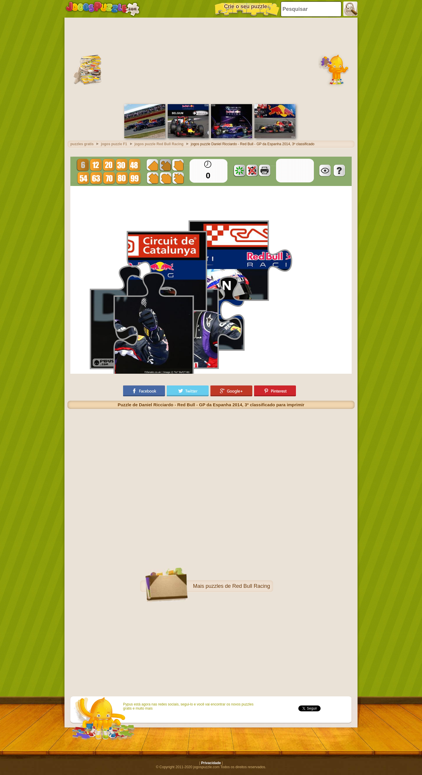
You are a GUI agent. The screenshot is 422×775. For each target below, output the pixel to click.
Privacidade (211, 763)
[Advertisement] (211, 60)
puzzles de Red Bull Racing (237, 586)
